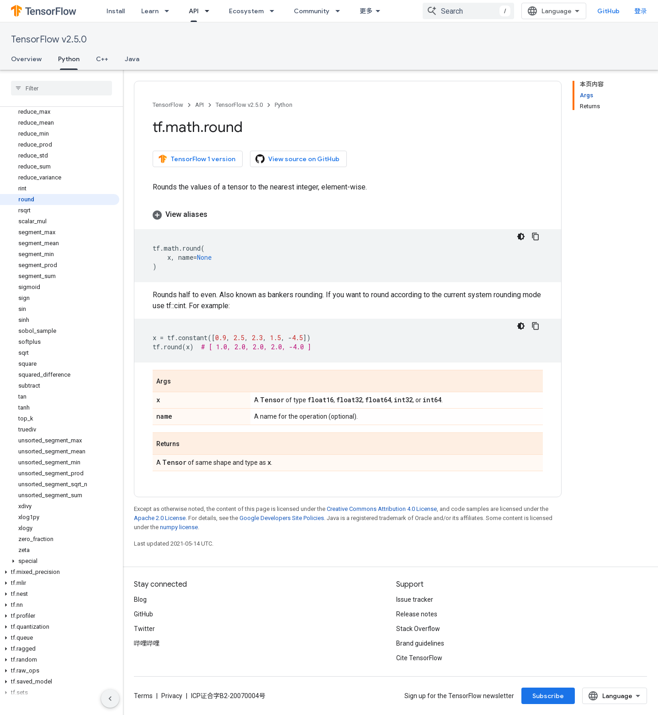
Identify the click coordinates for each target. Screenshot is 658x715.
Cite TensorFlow (419, 658)
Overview (26, 59)
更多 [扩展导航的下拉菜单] (366, 11)
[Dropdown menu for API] (210, 11)
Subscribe (548, 696)
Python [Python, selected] (69, 59)
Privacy (171, 695)
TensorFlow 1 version (196, 158)
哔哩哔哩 (146, 643)
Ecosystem (246, 11)
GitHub (608, 11)
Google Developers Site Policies (281, 518)
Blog (140, 599)
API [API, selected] (194, 11)
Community (311, 11)
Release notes (416, 614)
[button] (59, 561)
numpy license (179, 527)
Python (283, 104)
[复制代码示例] (535, 236)
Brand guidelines (420, 643)
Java (132, 59)
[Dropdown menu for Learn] (169, 11)
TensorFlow (168, 104)
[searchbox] (61, 88)
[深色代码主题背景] (521, 236)
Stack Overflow (418, 628)
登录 (640, 11)
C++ (102, 59)
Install (115, 11)
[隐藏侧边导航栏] (110, 698)
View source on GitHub (297, 158)
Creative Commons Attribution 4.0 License (382, 508)
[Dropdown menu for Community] (340, 11)
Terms (143, 695)
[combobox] (468, 11)
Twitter (144, 628)
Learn (150, 11)
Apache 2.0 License (160, 518)
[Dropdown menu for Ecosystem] (275, 11)
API (199, 104)
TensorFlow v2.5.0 (49, 39)
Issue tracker (414, 599)
